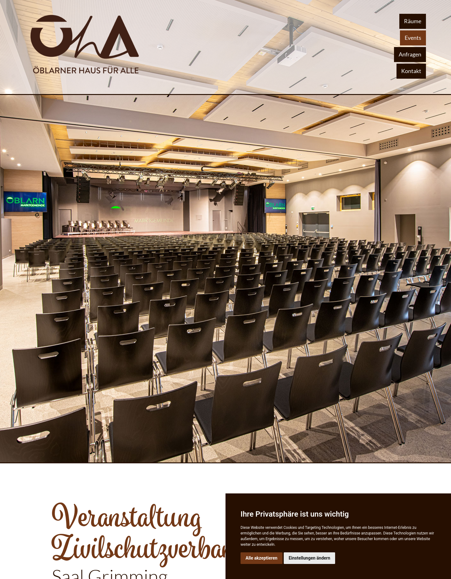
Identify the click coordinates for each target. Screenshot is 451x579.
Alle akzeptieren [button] (261, 558)
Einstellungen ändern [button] (309, 558)
